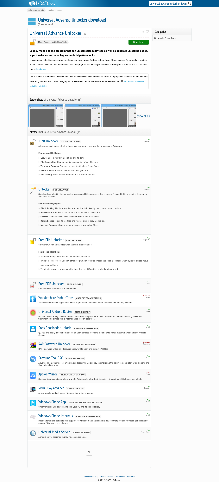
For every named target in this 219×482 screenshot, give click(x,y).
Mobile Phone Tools (59, 42)
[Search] (189, 3)
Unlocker (44, 189)
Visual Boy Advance (51, 388)
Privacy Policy (90, 477)
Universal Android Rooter (55, 311)
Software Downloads (36, 10)
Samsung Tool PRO (50, 357)
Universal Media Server (54, 431)
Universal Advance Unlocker (58, 33)
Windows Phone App (52, 401)
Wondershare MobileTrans (55, 297)
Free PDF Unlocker (51, 283)
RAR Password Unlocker (54, 343)
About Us (131, 477)
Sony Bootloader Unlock (54, 327)
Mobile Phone (43, 42)
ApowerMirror (47, 374)
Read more (41, 69)
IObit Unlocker (48, 141)
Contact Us (120, 477)
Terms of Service (105, 477)
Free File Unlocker (51, 239)
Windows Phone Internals (55, 415)
